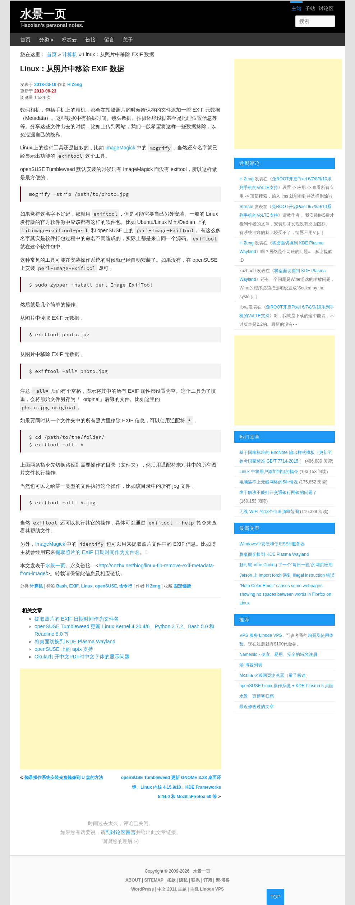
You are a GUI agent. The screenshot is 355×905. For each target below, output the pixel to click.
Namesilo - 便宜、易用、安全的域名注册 (278, 654)
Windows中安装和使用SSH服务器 (271, 543)
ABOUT (133, 880)
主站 (296, 8)
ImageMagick (120, 147)
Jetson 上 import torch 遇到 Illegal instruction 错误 (287, 575)
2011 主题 (176, 889)
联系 (195, 880)
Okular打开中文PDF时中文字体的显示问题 (82, 656)
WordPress (142, 889)
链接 (91, 39)
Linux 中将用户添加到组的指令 (268, 471)
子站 (310, 8)
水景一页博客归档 (256, 696)
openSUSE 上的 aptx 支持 (63, 649)
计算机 (69, 54)
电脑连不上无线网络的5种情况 (268, 482)
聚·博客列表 (250, 664)
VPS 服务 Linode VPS (260, 635)
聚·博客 (223, 880)
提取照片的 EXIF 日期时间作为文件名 (97, 552)
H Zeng (74, 84)
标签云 (69, 39)
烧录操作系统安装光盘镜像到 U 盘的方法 (63, 777)
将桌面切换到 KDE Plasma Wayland (74, 641)
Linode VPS (212, 889)
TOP (275, 897)
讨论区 (326, 8)
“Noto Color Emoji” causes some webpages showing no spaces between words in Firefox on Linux (285, 594)
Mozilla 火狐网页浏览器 (261, 675)
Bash (61, 586)
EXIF (74, 586)
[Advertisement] (120, 718)
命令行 (125, 586)
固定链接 (182, 586)
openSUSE (106, 586)
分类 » (46, 39)
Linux (87, 586)
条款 (171, 880)
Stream (246, 206)
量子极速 (297, 675)
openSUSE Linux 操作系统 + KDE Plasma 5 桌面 (286, 685)
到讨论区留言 (121, 832)
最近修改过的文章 (256, 706)
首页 (25, 39)
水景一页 (43, 14)
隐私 (183, 880)
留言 (109, 39)
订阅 (207, 880)
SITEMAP (153, 880)
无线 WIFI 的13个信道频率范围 (269, 511)
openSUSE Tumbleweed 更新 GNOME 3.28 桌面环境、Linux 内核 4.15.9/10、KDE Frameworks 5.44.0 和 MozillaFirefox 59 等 (171, 787)
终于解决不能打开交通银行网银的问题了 (278, 492)
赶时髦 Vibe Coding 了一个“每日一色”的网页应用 (286, 564)
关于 (128, 39)
